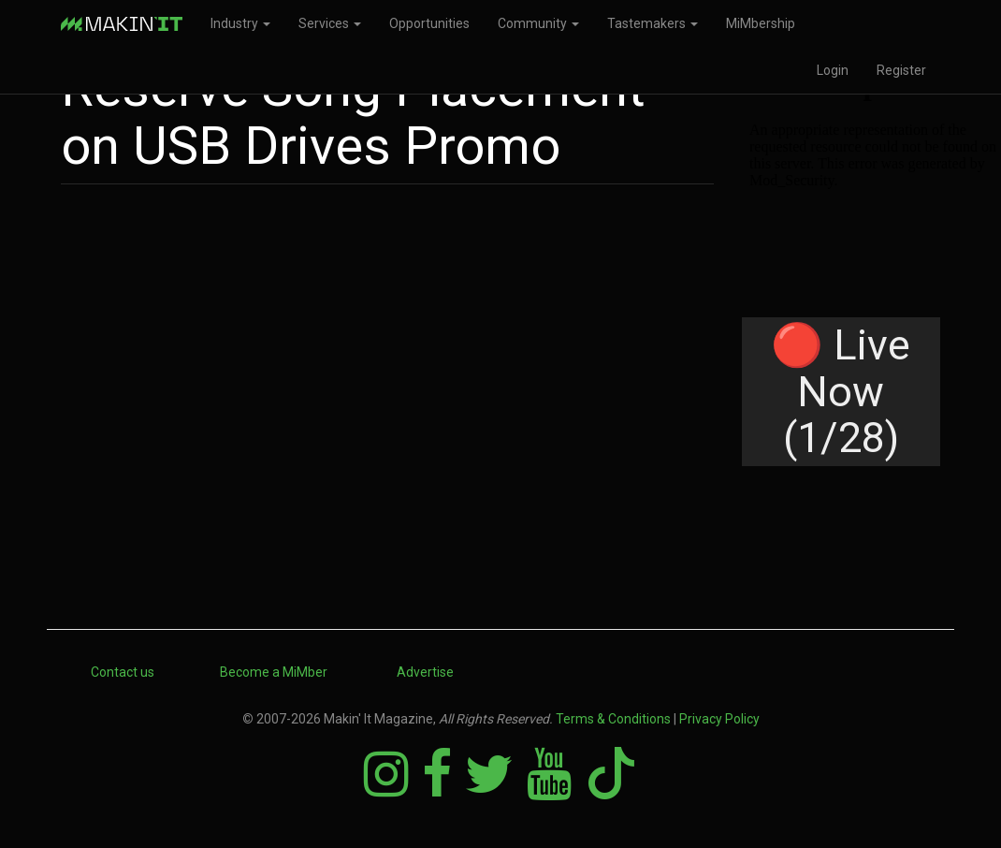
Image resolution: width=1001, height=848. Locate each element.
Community (538, 23)
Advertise (425, 672)
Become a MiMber (273, 672)
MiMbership (760, 23)
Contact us (122, 672)
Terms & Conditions (613, 718)
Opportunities (429, 23)
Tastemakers (652, 23)
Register (901, 70)
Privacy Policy (719, 718)
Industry (240, 23)
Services (329, 23)
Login (833, 70)
